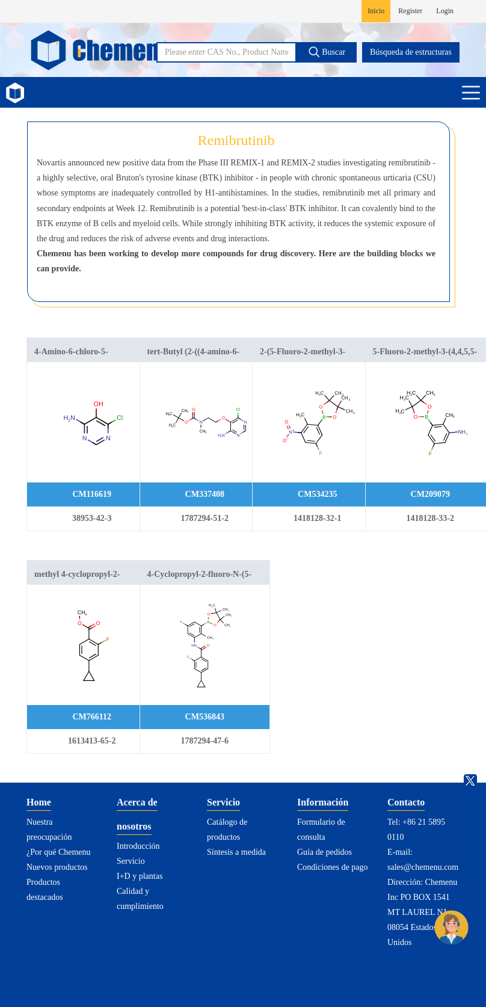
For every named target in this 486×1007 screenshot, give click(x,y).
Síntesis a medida (236, 852)
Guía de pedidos (324, 852)
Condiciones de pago (332, 867)
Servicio (131, 861)
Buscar (326, 52)
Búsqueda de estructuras (411, 52)
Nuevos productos (57, 867)
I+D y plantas (139, 876)
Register (410, 11)
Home (38, 802)
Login (445, 11)
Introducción (138, 846)
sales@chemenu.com (422, 867)
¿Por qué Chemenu (58, 852)
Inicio (376, 11)
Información (322, 802)
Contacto (406, 802)
